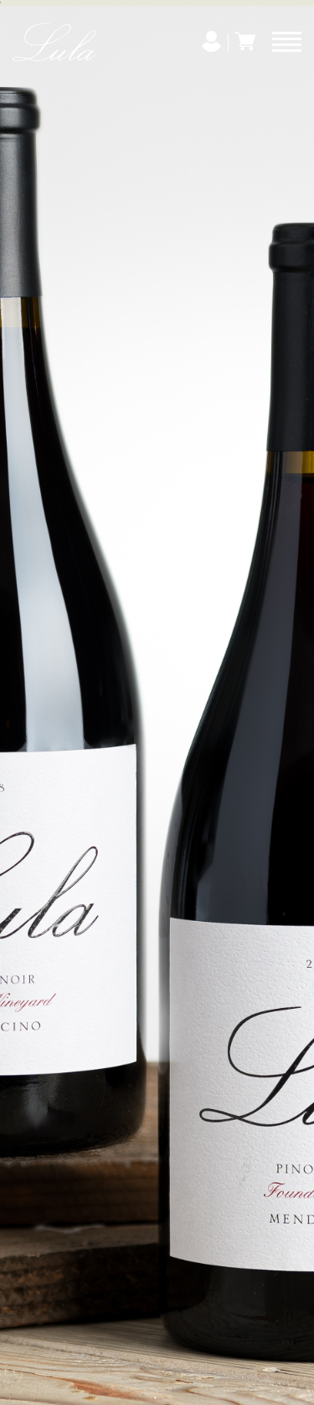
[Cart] (244, 41)
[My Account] (211, 41)
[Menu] (286, 42)
